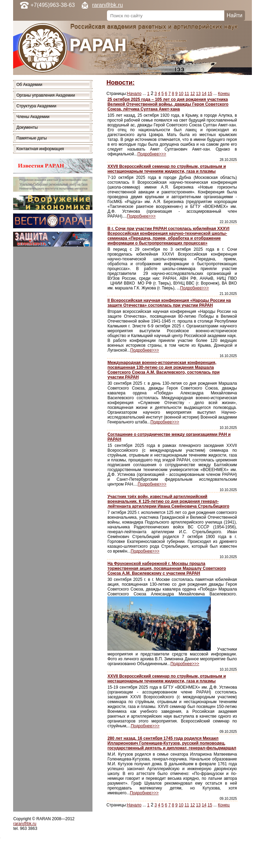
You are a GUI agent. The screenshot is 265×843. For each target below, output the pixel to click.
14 (204, 93)
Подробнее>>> (151, 154)
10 (181, 93)
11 (187, 93)
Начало (134, 93)
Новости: (120, 82)
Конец (224, 93)
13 (198, 93)
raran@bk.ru (107, 5)
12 (192, 93)
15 (210, 93)
